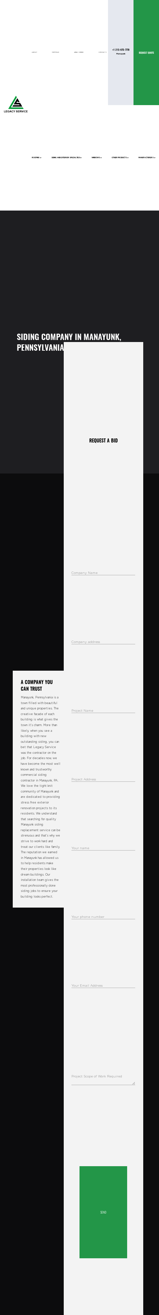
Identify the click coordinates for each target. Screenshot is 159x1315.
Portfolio (55, 52)
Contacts (103, 52)
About (34, 52)
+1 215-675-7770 (120, 49)
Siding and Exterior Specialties (66, 158)
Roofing (37, 158)
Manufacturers (147, 158)
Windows (97, 158)
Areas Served (79, 52)
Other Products (120, 158)
